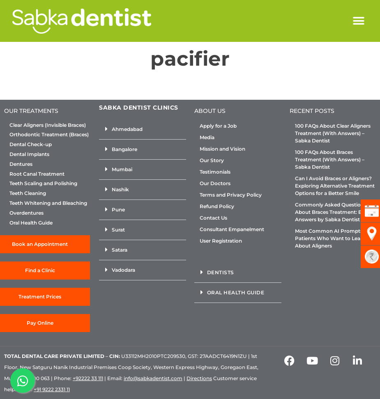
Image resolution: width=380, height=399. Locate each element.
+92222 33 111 (88, 378)
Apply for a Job (218, 126)
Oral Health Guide (31, 223)
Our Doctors (215, 183)
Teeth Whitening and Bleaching (48, 203)
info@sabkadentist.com (153, 378)
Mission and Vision (222, 149)
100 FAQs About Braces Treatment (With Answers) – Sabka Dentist (329, 159)
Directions (199, 378)
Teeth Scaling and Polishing (43, 183)
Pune (118, 209)
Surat (118, 230)
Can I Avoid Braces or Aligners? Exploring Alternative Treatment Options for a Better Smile (335, 185)
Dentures (20, 164)
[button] (358, 21)
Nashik (120, 189)
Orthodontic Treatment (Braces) (49, 135)
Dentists (220, 272)
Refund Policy (217, 206)
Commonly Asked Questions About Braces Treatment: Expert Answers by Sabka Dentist (335, 212)
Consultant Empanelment (232, 229)
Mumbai (122, 169)
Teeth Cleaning (27, 193)
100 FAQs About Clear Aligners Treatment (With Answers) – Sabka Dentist (333, 133)
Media (207, 137)
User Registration (221, 241)
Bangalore (124, 149)
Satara (119, 250)
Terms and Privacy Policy (231, 195)
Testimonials (215, 172)
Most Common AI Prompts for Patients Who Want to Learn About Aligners (333, 238)
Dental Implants (29, 154)
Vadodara (123, 270)
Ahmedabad (127, 129)
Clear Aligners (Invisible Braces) (47, 125)
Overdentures (26, 213)
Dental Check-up (30, 144)
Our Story (212, 160)
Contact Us (213, 218)
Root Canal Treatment (36, 174)
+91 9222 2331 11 (52, 389)
